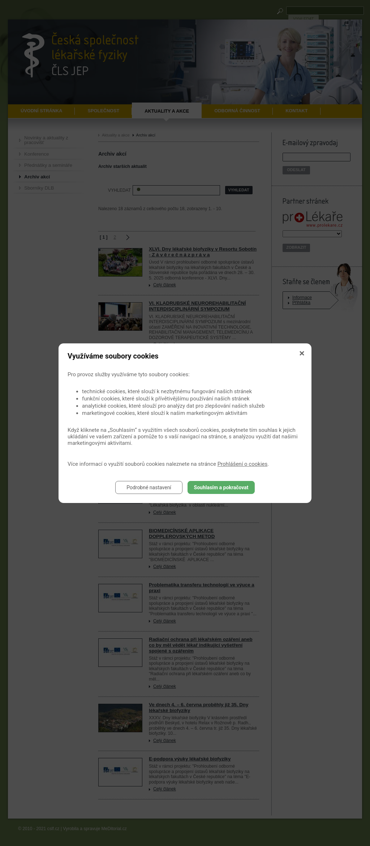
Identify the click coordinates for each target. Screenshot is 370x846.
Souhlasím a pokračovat (221, 487)
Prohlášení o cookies (243, 464)
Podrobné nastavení (148, 487)
